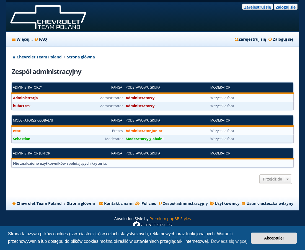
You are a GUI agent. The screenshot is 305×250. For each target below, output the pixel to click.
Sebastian (21, 138)
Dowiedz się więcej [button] (229, 241)
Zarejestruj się (257, 7)
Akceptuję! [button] (274, 238)
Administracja (25, 97)
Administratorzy (27, 87)
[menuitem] (40, 39)
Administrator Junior (144, 130)
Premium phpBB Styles (170, 218)
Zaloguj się (286, 7)
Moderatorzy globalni (33, 120)
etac (16, 130)
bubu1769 (21, 105)
